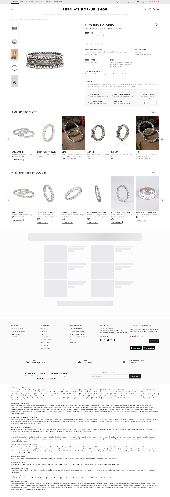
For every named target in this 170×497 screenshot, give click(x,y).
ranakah (90, 152)
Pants (50, 437)
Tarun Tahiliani (105, 393)
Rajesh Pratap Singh (18, 393)
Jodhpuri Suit (151, 437)
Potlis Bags (35, 450)
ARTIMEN (26, 409)
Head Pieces (86, 446)
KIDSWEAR (39, 2)
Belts (24, 450)
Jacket (72, 464)
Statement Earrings (89, 448)
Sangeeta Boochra (99, 24)
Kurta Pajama (141, 437)
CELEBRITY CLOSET (46, 340)
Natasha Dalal (23, 389)
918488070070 (154, 2)
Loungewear (61, 439)
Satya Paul (42, 389)
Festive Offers (88, 431)
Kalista (59, 391)
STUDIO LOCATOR (16, 334)
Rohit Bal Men (118, 405)
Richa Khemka (96, 397)
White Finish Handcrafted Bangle (46, 155)
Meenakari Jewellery (139, 446)
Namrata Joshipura (49, 395)
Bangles (42, 446)
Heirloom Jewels (119, 446)
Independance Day (25, 477)
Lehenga (28, 458)
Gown (65, 429)
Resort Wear (131, 429)
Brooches (24, 441)
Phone (142, 336)
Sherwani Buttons (125, 437)
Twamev (147, 405)
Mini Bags (106, 450)
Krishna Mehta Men (69, 407)
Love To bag (58, 419)
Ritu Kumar (49, 393)
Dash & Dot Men (20, 405)
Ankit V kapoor (49, 405)
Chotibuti (36, 470)
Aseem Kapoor (25, 399)
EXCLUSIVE (43, 331)
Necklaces (14, 446)
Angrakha (19, 439)
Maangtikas (65, 446)
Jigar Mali (108, 397)
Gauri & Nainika (40, 391)
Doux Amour (51, 421)
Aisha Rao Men (40, 409)
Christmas (84, 477)
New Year (110, 477)
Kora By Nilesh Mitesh (17, 413)
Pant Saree (69, 431)
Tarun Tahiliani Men (118, 407)
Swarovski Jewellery (17, 448)
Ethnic (85, 439)
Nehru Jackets (42, 464)
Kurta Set (59, 458)
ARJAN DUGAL (51, 409)
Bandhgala (27, 439)
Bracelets (32, 446)
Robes (94, 437)
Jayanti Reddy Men (137, 411)
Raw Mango (14, 389)
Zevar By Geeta (114, 419)
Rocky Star (104, 389)
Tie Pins (69, 437)
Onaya (32, 391)
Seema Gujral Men (72, 411)
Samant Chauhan (74, 395)
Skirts (146, 429)
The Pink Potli (68, 419)
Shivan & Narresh (23, 391)
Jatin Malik (135, 407)
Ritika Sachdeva (25, 423)
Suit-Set (116, 437)
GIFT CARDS (44, 337)
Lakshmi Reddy (45, 470)
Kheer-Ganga (15, 407)
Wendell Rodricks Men (106, 411)
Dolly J (82, 389)
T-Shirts (105, 437)
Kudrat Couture (104, 409)
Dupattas (29, 431)
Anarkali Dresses (74, 458)
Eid (33, 477)
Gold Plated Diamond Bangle (22, 154)
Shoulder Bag (121, 450)
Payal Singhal (115, 393)
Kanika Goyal (120, 395)
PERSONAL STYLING (46, 343)
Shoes (14, 450)
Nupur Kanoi (103, 391)
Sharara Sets (72, 429)
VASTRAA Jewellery (92, 419)
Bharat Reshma (42, 407)
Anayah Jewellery (32, 421)
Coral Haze (94, 421)
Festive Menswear (131, 439)
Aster (101, 419)
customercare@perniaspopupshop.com (115, 332)
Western (91, 439)
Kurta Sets (28, 429)
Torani (51, 397)
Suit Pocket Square (79, 437)
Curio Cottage (15, 419)
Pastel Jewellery (41, 448)
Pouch (56, 450)
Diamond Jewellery (65, 448)
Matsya (45, 397)
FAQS (71, 340)
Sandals (19, 450)
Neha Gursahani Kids (103, 470)
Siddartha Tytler (95, 393)
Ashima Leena (153, 393)
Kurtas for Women (43, 429)
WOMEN (15, 2)
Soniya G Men (83, 411)
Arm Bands (104, 446)
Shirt (82, 464)
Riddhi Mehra (30, 393)
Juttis (28, 450)
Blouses (42, 431)
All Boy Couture (131, 470)
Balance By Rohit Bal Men (122, 411)
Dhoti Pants (110, 429)
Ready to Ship (78, 431)
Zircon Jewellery (30, 448)
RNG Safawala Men (37, 411)
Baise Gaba (145, 389)
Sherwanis (53, 429)
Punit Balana (143, 391)
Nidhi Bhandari (71, 421)
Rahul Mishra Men (24, 411)
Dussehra (57, 477)
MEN (21, 2)
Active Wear (148, 439)
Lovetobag (42, 421)
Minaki (13, 421)
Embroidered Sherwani (62, 464)
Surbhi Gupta (72, 397)
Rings (37, 446)
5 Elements (80, 421)
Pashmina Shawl (148, 450)
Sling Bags (78, 450)
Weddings (92, 477)
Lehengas (14, 429)
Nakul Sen (96, 391)
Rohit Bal (56, 393)
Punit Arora (14, 411)
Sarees (34, 429)
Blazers (111, 437)
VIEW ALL (154, 112)
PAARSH (137, 409)
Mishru (89, 391)
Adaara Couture (118, 397)
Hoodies (88, 437)
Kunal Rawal (140, 405)
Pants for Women (121, 429)
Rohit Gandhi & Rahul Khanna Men (54, 411)
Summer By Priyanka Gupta (131, 389)
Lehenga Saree (50, 431)
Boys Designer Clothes (18, 464)
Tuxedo (13, 439)
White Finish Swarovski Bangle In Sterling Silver (73, 216)
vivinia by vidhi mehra (146, 212)
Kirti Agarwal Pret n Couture (146, 470)
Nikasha (13, 395)
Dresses (60, 429)
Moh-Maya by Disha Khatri (35, 419)
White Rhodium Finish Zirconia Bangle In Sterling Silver (122, 216)
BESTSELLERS (44, 328)
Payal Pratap (133, 391)
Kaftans (84, 429)
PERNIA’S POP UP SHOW (18, 331)
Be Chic (87, 421)
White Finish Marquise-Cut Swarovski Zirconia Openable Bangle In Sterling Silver (97, 216)
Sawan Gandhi (37, 397)
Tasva (12, 405)
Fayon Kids (14, 470)
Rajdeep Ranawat (153, 391)
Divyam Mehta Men (62, 405)
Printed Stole (28, 452)
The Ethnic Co (24, 407)
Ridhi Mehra (154, 389)
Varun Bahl (20, 395)
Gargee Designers (73, 409)
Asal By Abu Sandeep (72, 389)
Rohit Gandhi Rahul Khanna (139, 393)
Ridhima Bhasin (40, 393)
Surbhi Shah (84, 395)
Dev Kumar (58, 407)
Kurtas (41, 437)
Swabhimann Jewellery (127, 419)
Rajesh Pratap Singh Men (76, 405)
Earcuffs (79, 446)
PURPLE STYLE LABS (17, 328)
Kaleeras (72, 446)
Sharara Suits (51, 458)
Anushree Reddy (60, 389)
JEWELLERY (30, 2)
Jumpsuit (44, 439)
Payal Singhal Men (146, 409)
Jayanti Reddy (50, 391)
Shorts (99, 437)
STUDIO (48, 2)
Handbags (49, 450)
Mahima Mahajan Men (117, 409)
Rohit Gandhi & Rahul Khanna (70, 393)
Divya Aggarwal (94, 395)
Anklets (111, 446)
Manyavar (14, 391)
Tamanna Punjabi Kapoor (140, 397)
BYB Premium (15, 472)
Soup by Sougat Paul (141, 395)
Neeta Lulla (28, 395)
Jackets (151, 429)
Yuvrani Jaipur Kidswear (78, 470)
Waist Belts (62, 450)
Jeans (134, 437)
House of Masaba (16, 397)
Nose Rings (57, 446)
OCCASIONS (44, 346)
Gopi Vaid (153, 395)
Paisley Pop (147, 421)
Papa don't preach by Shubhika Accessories (129, 421)
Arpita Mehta (27, 397)
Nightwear (36, 431)
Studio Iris (127, 397)
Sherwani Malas (71, 439)
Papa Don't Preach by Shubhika (118, 391)
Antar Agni (50, 389)
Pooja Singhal (33, 389)
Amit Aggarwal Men (104, 407)
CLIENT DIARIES (45, 348)
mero (64, 152)
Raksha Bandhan (40, 477)
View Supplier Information (143, 54)
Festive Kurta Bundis (110, 439)
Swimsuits (21, 431)
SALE (41, 334)
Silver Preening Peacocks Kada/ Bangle (98, 155)
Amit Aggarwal (37, 395)
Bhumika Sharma (62, 395)
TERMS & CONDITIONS (77, 334)
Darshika (51, 407)
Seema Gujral (84, 393)
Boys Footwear (102, 464)
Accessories (52, 439)
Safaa (89, 397)
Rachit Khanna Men (17, 409)
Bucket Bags (97, 450)
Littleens (113, 470)
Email (133, 336)
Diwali (13, 477)
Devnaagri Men (80, 407)
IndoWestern (99, 439)
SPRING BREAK (93, 411)
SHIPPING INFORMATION (77, 328)
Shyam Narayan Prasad (107, 395)
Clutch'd (75, 419)
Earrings (20, 446)
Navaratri (50, 477)
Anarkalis (20, 429)
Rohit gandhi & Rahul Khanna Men (101, 405)
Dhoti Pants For (90, 458)
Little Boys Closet (56, 470)
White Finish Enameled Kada (146, 214)
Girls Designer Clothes (18, 458)
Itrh (103, 397)
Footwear (14, 441)
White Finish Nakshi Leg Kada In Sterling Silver (147, 155)
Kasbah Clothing (93, 409)
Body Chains (96, 446)
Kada (156, 448)
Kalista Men (83, 409)
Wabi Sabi (126, 405)
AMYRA (112, 421)
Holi (17, 477)
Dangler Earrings (102, 448)
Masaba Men (129, 409)
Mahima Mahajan (80, 391)
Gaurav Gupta (125, 393)
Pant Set (140, 439)
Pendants (129, 446)
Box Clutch (138, 450)
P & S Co (21, 470)
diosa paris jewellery (47, 152)
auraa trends (18, 152)
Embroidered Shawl (17, 452)
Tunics (89, 429)
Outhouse (82, 419)
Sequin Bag (129, 450)
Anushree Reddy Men (146, 407)
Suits (45, 437)
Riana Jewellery (21, 421)
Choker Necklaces (136, 448)
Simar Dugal (57, 397)
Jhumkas (111, 448)
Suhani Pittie (15, 423)
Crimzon (38, 423)
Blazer (77, 464)
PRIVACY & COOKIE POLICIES (79, 337)
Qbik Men (128, 407)
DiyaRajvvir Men (61, 409)
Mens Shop (121, 439)
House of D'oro (150, 419)
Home (13, 19)
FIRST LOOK (58, 2)
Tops (79, 429)
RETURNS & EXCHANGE (77, 331)
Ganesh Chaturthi (66, 477)
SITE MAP (73, 343)
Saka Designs (121, 470)
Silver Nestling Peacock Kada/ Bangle (122, 155)
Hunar (106, 419)
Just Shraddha (140, 419)
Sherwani (35, 437)
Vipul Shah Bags (104, 421)
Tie (19, 441)
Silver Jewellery (77, 448)
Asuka (133, 405)
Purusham (33, 407)
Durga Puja (76, 477)
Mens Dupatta (36, 439)
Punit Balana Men (91, 407)
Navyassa (66, 470)
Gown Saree (61, 431)
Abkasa (32, 409)
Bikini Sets (139, 429)
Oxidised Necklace (149, 448)
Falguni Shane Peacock (92, 389)
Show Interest (101, 44)
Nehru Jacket (22, 437)
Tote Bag (113, 450)
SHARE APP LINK (154, 341)
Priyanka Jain (130, 395)
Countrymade (39, 405)
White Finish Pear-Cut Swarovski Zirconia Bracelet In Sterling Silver (48, 216)
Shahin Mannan (153, 397)
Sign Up (135, 376)
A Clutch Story (60, 421)
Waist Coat (62, 437)
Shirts (29, 437)
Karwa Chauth (100, 477)
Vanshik (87, 405)
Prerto (33, 423)
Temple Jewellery (52, 448)
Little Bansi (28, 470)
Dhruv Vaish (30, 405)
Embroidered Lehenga (39, 458)
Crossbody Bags (87, 450)
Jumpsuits (14, 431)
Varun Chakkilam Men (151, 411)
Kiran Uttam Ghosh (68, 391)
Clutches (42, 450)
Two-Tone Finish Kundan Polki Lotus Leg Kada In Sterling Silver (72, 155)
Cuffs (26, 446)
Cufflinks (79, 439)
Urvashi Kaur (16, 399)
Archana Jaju (82, 397)
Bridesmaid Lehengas (99, 429)
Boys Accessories (113, 464)
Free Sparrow (91, 470)
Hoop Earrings (125, 448)
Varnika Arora (49, 419)
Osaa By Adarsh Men (115, 389)
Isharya (23, 419)
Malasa (65, 397)
